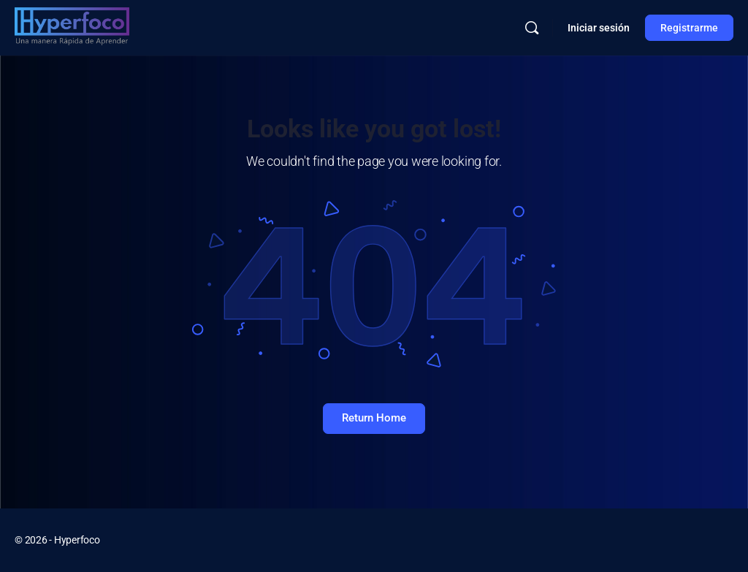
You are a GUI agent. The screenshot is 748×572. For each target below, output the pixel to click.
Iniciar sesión (599, 28)
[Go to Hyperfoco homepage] (72, 26)
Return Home (374, 417)
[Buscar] (531, 28)
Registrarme (689, 28)
